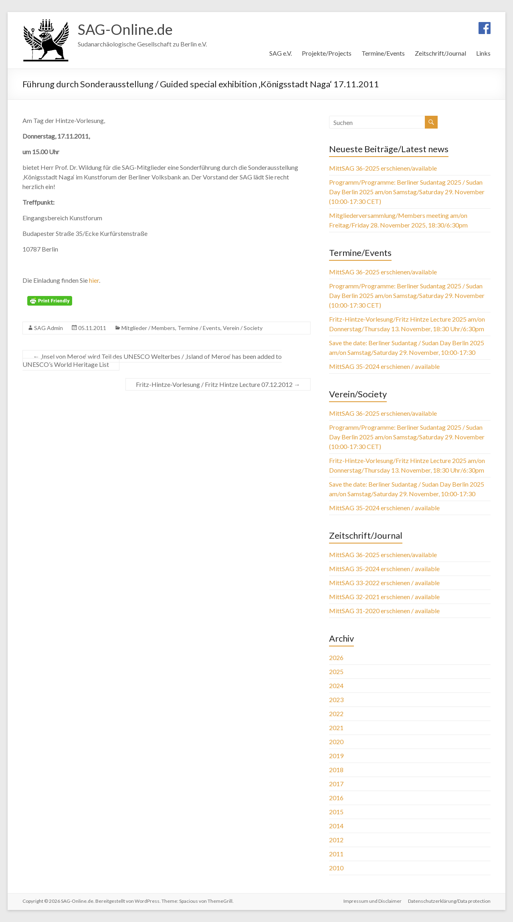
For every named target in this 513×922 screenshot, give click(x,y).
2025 (336, 671)
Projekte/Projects (326, 53)
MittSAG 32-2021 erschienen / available (384, 596)
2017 (336, 783)
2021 (336, 727)
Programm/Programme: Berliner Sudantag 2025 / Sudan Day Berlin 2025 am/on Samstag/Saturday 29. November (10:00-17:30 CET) (407, 191)
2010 (336, 868)
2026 (336, 657)
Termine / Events (199, 327)
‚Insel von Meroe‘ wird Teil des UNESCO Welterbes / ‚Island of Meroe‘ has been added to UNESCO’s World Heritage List (152, 360)
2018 (336, 769)
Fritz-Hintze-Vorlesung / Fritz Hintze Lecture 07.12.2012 (218, 384)
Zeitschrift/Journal (440, 53)
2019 (336, 755)
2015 (336, 811)
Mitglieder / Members (148, 327)
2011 (336, 854)
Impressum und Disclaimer (372, 901)
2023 (336, 699)
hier (94, 280)
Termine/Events (383, 53)
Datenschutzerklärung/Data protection (449, 901)
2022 (336, 713)
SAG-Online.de (125, 29)
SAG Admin (48, 327)
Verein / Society (243, 327)
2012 (336, 839)
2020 (336, 741)
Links (483, 53)
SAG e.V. (280, 53)
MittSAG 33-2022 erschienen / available (384, 582)
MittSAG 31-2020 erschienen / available (384, 610)
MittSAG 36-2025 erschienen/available (383, 168)
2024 (336, 685)
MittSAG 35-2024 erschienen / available (384, 366)
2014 (336, 825)
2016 (336, 797)
